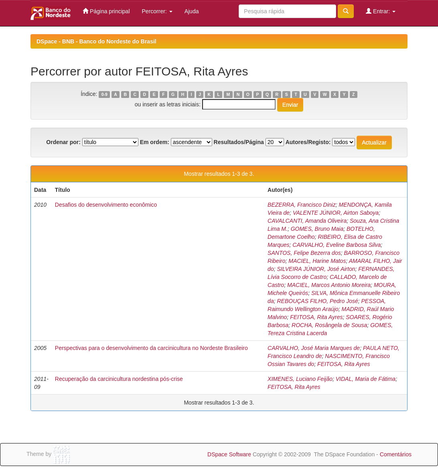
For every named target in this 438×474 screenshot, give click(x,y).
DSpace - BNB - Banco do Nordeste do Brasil (96, 41)
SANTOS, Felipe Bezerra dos (304, 253)
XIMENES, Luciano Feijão (300, 379)
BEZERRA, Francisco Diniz (302, 204)
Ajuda (192, 11)
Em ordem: (154, 142)
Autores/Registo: (308, 142)
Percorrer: (157, 11)
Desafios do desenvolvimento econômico (106, 204)
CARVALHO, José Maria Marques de (314, 348)
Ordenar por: (63, 142)
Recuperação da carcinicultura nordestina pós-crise (119, 379)
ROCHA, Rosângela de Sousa (329, 325)
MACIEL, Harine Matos (317, 261)
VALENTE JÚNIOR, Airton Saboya (336, 213)
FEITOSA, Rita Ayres (316, 317)
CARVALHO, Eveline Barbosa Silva (336, 245)
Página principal (106, 11)
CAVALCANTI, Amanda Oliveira (307, 221)
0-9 (104, 94)
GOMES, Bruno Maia (317, 229)
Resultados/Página (239, 142)
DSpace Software (229, 454)
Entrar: (380, 11)
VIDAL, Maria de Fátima (365, 379)
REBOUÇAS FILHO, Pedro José (317, 301)
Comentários (396, 454)
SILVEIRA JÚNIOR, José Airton (316, 269)
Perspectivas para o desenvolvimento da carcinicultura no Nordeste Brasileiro (151, 348)
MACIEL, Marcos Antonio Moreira (329, 285)
